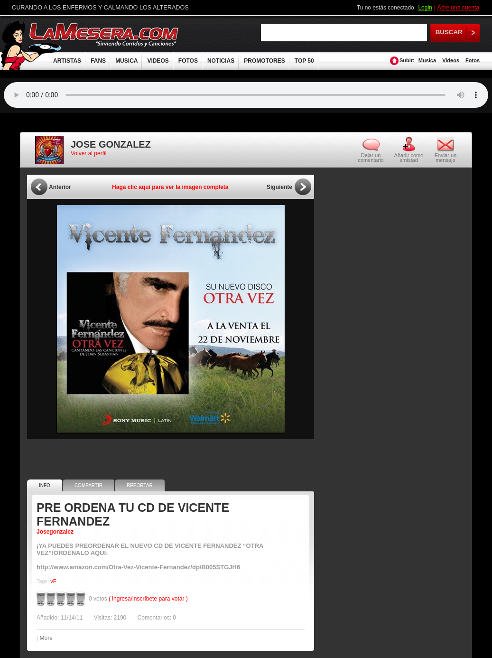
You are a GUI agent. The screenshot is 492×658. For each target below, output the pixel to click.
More (45, 638)
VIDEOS (157, 60)
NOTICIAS (220, 60)
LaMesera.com (104, 34)
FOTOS (188, 60)
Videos (450, 60)
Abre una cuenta (458, 7)
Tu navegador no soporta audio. (246, 95)
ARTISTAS (67, 60)
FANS (98, 60)
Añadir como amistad (409, 157)
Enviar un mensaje (445, 157)
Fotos (472, 60)
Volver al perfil (88, 153)
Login (425, 7)
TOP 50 (304, 60)
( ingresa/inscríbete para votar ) (148, 598)
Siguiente (279, 187)
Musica (427, 60)
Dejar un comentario (370, 157)
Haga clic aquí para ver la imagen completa (170, 187)
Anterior (60, 187)
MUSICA (126, 60)
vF (53, 581)
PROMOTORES (264, 60)
